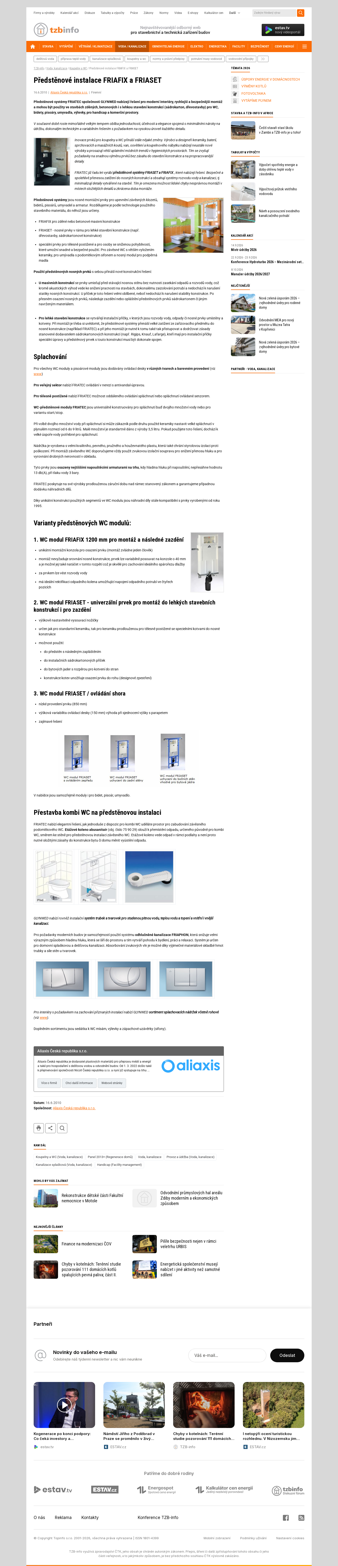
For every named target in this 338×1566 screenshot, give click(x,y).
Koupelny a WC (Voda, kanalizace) (59, 1157)
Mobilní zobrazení (217, 1538)
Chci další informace (79, 1083)
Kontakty (90, 1517)
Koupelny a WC (78, 68)
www (38, 374)
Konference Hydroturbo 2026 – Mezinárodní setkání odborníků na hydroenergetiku (268, 262)
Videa (178, 13)
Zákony (148, 13)
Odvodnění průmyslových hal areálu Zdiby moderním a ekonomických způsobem (191, 1198)
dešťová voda (45, 59)
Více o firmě (49, 1083)
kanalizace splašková (106, 59)
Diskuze (90, 13)
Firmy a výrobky (44, 13)
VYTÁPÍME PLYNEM (256, 100)
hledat (62, 1128)
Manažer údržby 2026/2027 (250, 274)
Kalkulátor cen (213, 13)
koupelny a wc (136, 59)
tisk (39, 1128)
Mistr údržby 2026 (244, 250)
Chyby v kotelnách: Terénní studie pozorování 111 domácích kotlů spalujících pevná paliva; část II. (91, 1269)
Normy (164, 13)
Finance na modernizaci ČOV (86, 1243)
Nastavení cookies (290, 1538)
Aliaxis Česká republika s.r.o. (69, 92)
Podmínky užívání (253, 1538)
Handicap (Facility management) (119, 1165)
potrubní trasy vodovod (206, 59)
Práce (134, 13)
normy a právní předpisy (169, 59)
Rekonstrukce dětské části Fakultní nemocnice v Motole (92, 1198)
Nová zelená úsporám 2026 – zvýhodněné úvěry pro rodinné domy (279, 303)
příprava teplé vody (73, 59)
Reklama (63, 1517)
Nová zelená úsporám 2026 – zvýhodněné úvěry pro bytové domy (279, 347)
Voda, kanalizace (56, 68)
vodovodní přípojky (241, 59)
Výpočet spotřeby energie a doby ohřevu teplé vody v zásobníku (278, 169)
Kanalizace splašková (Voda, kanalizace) (64, 1165)
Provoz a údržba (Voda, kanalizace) (191, 1157)
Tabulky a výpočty (112, 13)
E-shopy (193, 13)
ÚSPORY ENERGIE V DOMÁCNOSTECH (270, 79)
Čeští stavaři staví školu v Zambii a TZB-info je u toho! (280, 130)
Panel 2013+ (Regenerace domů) (110, 1157)
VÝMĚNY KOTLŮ (253, 86)
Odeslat (287, 1355)
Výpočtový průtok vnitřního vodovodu (278, 191)
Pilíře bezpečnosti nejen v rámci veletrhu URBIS (188, 1244)
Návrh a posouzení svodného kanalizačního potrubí (279, 213)
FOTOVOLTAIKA (253, 93)
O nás (39, 1517)
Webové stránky (111, 1083)
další (263, 59)
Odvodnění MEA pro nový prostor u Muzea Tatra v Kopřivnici (276, 325)
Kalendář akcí (69, 13)
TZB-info (39, 68)
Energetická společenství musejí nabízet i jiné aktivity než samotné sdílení (190, 1269)
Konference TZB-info (158, 1517)
